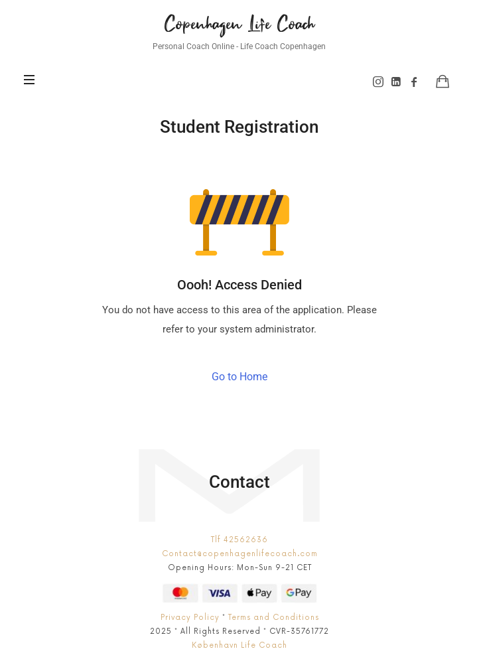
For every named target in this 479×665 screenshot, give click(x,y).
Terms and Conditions (273, 617)
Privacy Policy (190, 617)
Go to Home (239, 376)
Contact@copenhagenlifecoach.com (240, 554)
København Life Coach (239, 645)
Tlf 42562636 (239, 540)
